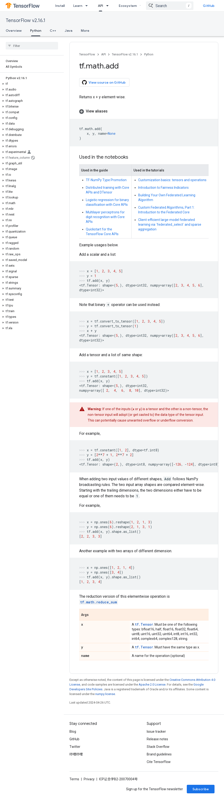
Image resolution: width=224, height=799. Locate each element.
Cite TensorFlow (159, 762)
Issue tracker (156, 731)
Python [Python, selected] (35, 30)
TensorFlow (87, 54)
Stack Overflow (158, 747)
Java (68, 30)
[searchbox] (32, 45)
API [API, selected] (100, 6)
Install (60, 6)
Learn (77, 6)
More (85, 30)
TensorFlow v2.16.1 (25, 20)
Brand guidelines (159, 754)
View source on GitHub (104, 82)
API (103, 54)
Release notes (157, 739)
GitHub (209, 6)
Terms (74, 779)
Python (148, 54)
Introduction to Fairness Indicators (163, 187)
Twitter (74, 747)
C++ (53, 30)
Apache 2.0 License (152, 684)
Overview (14, 30)
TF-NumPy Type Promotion (106, 180)
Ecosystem (128, 6)
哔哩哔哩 (76, 754)
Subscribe (200, 789)
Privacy (89, 779)
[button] (31, 84)
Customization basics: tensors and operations (172, 180)
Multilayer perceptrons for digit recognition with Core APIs (105, 217)
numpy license (105, 694)
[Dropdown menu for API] (108, 5)
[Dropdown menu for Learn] (88, 5)
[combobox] (169, 5)
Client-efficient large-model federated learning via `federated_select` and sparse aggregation (169, 224)
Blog (72, 731)
